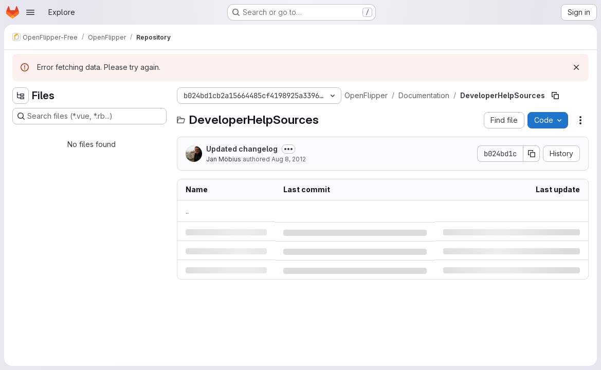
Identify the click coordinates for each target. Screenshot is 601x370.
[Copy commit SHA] (531, 153)
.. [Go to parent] (187, 211)
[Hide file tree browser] (20, 95)
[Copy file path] (555, 95)
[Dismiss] (576, 67)
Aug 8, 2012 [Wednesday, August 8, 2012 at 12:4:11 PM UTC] (288, 159)
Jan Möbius (223, 159)
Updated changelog (242, 148)
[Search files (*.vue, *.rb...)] (89, 116)
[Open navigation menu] (30, 12)
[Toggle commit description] (288, 149)
